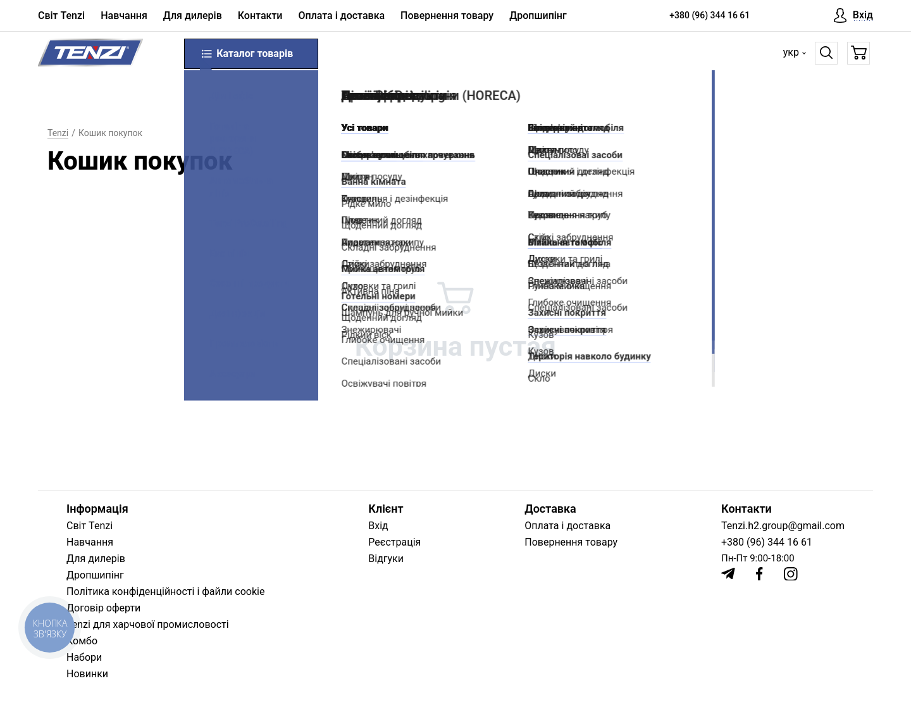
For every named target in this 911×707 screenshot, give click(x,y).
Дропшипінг (538, 16)
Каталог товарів (247, 53)
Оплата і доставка (341, 16)
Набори (84, 657)
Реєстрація (394, 542)
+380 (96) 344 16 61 (709, 15)
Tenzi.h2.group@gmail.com (783, 526)
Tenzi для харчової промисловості (147, 624)
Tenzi (57, 133)
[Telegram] (728, 573)
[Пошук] (826, 53)
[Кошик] (859, 53)
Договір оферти (103, 608)
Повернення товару (446, 16)
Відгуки (386, 559)
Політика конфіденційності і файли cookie (165, 591)
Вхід (378, 526)
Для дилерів (192, 16)
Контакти (260, 16)
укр (791, 52)
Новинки (87, 674)
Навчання (124, 16)
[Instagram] (791, 574)
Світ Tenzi (61, 16)
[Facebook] (759, 573)
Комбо (81, 641)
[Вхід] (853, 15)
